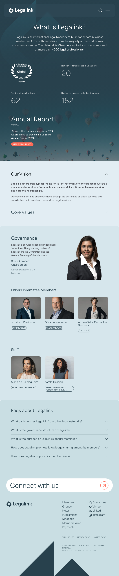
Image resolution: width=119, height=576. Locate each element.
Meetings (68, 519)
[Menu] (108, 11)
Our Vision (21, 174)
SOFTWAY (93, 550)
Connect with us (60, 485)
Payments (68, 527)
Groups (67, 506)
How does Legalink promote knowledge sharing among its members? (56, 447)
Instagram (97, 515)
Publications (69, 515)
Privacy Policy (83, 537)
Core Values (23, 212)
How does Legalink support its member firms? (40, 456)
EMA (75, 550)
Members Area (71, 523)
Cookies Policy (100, 537)
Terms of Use (68, 537)
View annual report (22, 144)
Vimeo (95, 506)
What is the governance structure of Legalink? (40, 430)
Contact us (97, 502)
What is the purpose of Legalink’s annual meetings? (44, 438)
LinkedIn (96, 510)
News (66, 510)
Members (68, 502)
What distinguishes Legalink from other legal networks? (46, 421)
